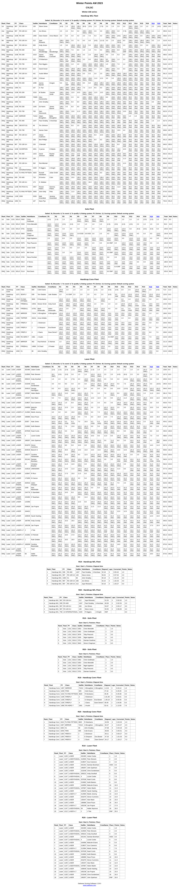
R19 (153, 23)
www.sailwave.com (89, 885)
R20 (158, 23)
